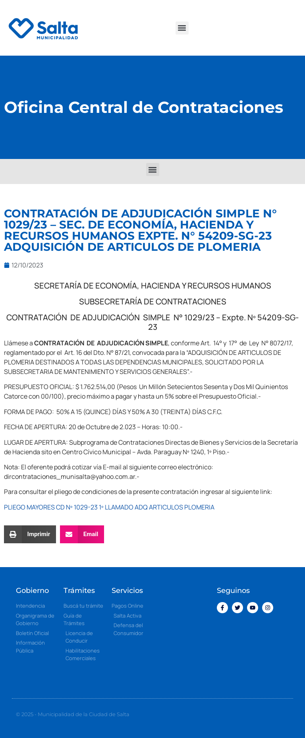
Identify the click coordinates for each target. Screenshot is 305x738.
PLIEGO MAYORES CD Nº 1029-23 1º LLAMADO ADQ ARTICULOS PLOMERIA (109, 507)
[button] (182, 28)
